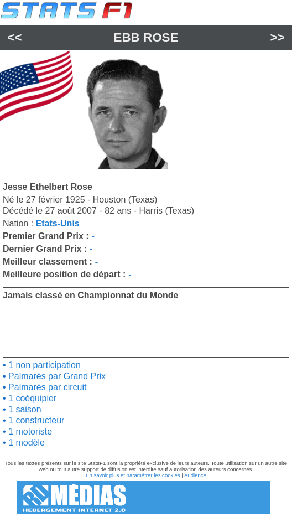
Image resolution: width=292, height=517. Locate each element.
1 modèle (25, 442)
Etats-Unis (58, 223)
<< (14, 37)
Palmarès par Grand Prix (56, 376)
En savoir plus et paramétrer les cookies (133, 475)
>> (277, 37)
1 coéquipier (31, 398)
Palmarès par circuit (46, 387)
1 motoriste (29, 431)
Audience (195, 475)
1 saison (23, 409)
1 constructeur (35, 420)
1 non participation (43, 365)
